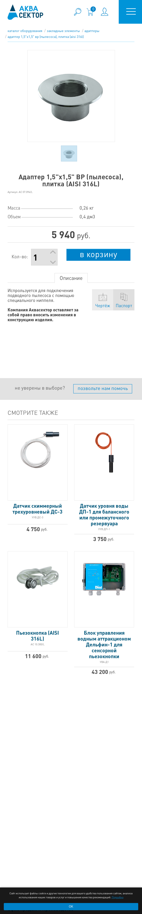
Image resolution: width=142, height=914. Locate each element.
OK (71, 906)
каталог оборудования (25, 30)
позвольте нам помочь (103, 388)
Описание (71, 278)
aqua (25, 12)
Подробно (117, 897)
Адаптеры (91, 30)
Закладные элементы (63, 30)
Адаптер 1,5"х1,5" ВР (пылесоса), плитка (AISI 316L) (46, 36)
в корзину (98, 254)
